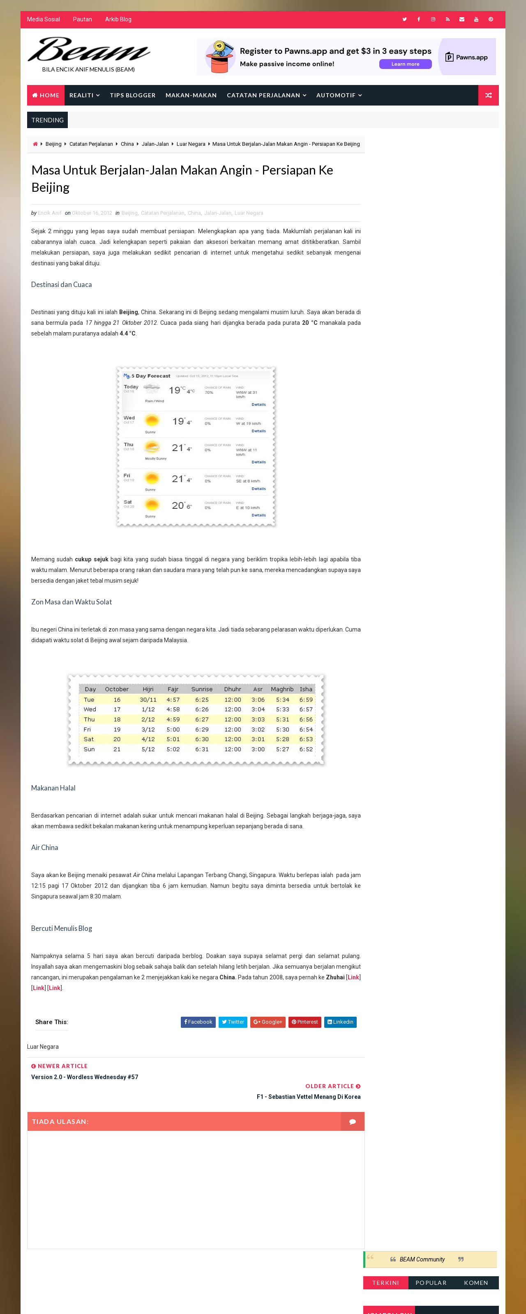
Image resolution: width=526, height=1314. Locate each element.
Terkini (386, 170)
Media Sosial (43, 20)
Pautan (82, 20)
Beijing (53, 145)
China (127, 145)
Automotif (335, 95)
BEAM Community (422, 147)
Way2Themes (97, 1299)
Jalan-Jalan (154, 145)
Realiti (81, 95)
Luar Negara (190, 145)
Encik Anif (265, 1299)
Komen (476, 170)
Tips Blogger (132, 95)
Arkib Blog (118, 20)
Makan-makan (191, 95)
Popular (432, 170)
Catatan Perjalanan (263, 95)
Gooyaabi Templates (185, 1299)
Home (49, 95)
